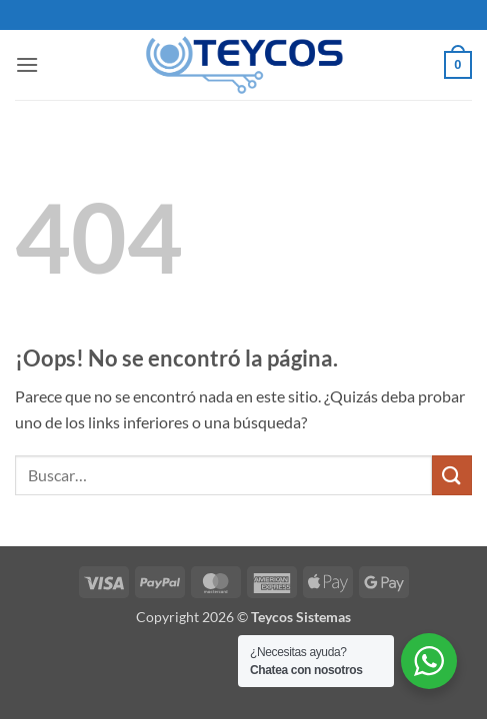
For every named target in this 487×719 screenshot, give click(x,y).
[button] (27, 64)
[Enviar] (452, 474)
